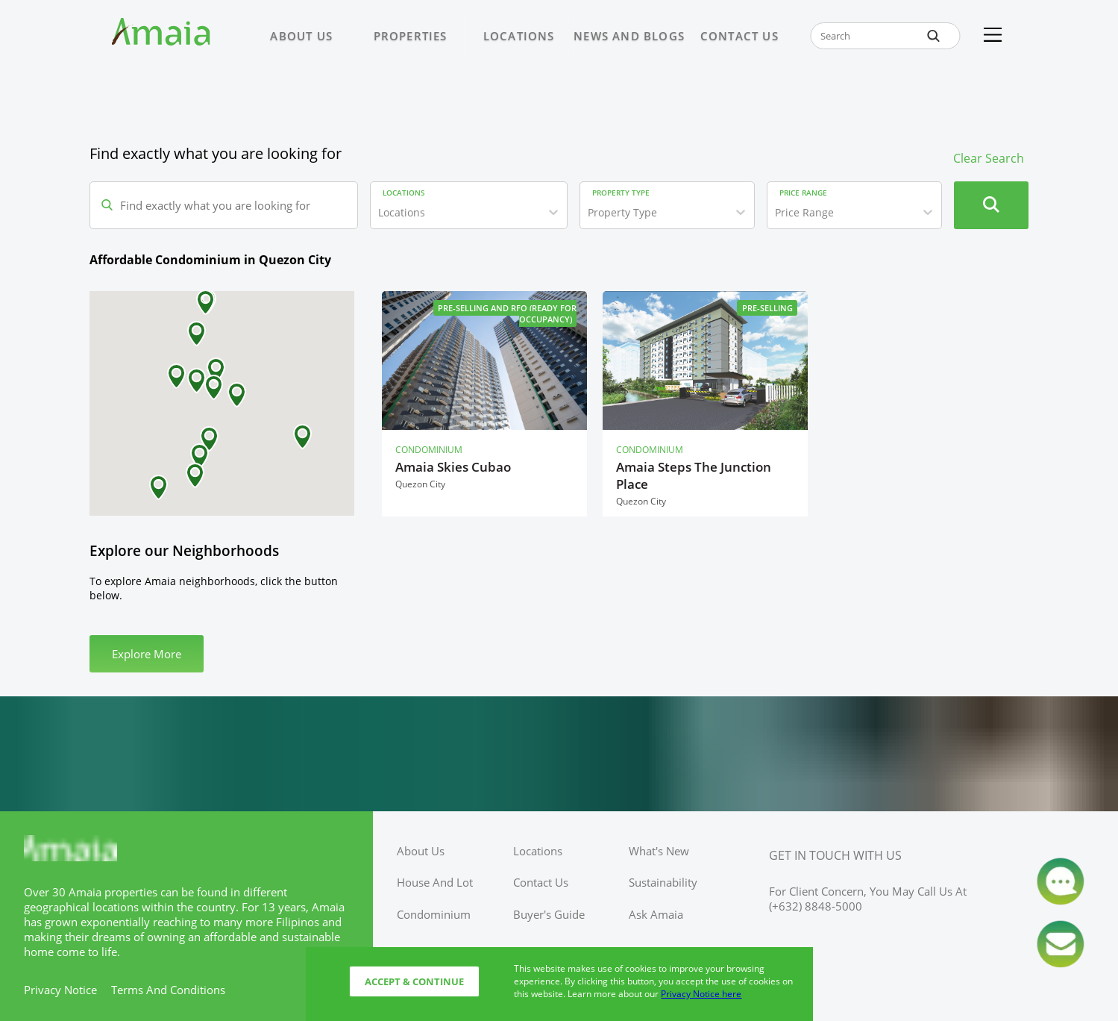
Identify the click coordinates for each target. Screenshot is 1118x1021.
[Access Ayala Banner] (559, 753)
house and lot (435, 882)
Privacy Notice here (701, 993)
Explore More (146, 653)
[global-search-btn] (933, 36)
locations (537, 850)
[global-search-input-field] (886, 35)
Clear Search (988, 158)
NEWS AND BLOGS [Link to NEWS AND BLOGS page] (629, 35)
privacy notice (60, 989)
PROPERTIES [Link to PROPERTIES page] (410, 35)
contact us (540, 882)
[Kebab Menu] (993, 36)
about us (421, 850)
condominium (434, 914)
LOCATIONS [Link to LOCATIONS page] (519, 35)
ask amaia (656, 914)
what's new (659, 850)
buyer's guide (549, 914)
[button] (302, 437)
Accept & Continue (414, 981)
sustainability (663, 882)
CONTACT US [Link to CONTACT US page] (739, 35)
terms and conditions (168, 989)
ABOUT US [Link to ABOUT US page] (301, 35)
